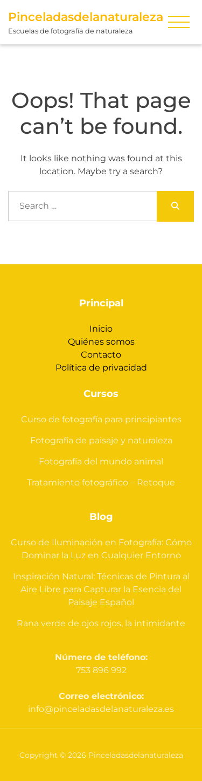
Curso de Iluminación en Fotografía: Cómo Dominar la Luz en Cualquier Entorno (101, 548)
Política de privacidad (101, 367)
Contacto (101, 355)
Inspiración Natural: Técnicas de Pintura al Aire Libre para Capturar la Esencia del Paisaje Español (101, 589)
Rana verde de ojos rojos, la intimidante (101, 623)
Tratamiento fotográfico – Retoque (101, 482)
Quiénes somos (101, 342)
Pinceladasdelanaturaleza (85, 17)
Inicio (101, 329)
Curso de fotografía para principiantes (101, 419)
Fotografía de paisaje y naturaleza (101, 440)
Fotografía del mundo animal (101, 461)
